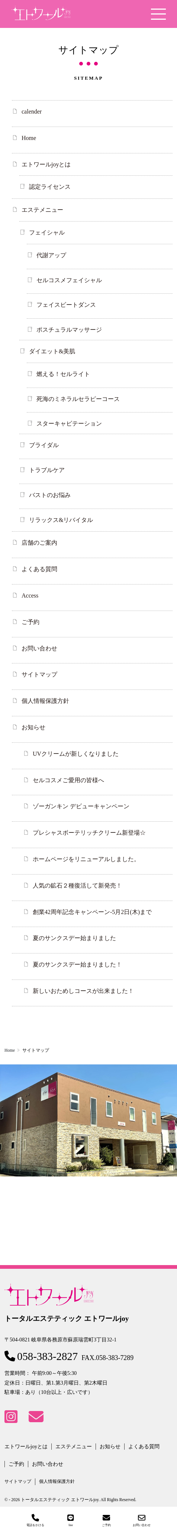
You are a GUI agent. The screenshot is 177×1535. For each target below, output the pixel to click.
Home (29, 138)
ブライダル (44, 445)
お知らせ (33, 727)
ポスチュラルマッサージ (69, 330)
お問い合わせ (39, 648)
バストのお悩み (50, 495)
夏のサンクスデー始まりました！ (77, 964)
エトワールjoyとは (46, 164)
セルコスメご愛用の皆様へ (68, 780)
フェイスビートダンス (66, 305)
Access (30, 595)
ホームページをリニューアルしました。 (86, 859)
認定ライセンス (50, 187)
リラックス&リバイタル (61, 520)
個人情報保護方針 (45, 701)
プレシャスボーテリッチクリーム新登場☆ (89, 832)
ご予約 (30, 622)
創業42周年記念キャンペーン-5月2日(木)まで (92, 912)
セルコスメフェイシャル (69, 280)
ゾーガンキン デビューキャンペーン (81, 806)
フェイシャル (47, 232)
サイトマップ (39, 674)
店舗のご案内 (39, 542)
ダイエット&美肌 (52, 351)
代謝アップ (51, 255)
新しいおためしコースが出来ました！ (83, 991)
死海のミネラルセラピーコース (78, 399)
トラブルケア (47, 470)
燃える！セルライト (63, 374)
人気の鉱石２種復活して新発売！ (77, 885)
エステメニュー (42, 210)
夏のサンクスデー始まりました (74, 938)
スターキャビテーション (69, 423)
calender (32, 111)
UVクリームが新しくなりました (76, 754)
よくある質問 (39, 569)
